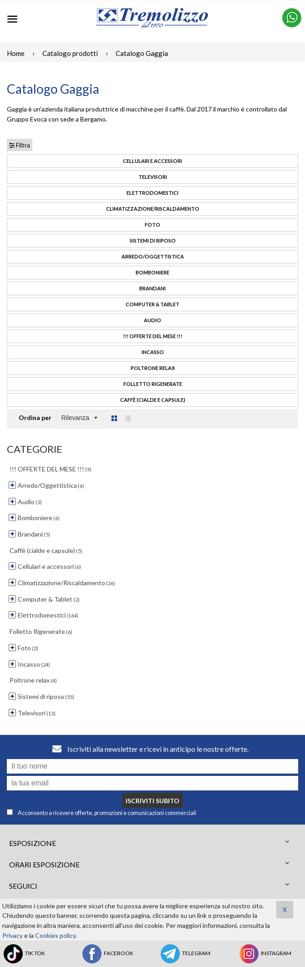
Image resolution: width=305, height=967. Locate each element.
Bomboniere (152, 272)
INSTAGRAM (264, 954)
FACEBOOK (107, 954)
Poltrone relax (153, 368)
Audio (152, 320)
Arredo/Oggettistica (153, 256)
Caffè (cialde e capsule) (152, 400)
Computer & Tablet (152, 304)
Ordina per (35, 417)
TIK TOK (23, 954)
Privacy (12, 935)
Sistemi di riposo (153, 240)
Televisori (152, 177)
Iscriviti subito (152, 801)
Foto (152, 225)
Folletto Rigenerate (152, 384)
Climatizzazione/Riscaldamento (152, 209)
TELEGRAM (184, 954)
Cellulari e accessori (152, 161)
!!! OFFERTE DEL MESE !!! (152, 336)
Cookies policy (55, 935)
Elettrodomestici (152, 193)
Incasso (153, 352)
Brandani (152, 288)
